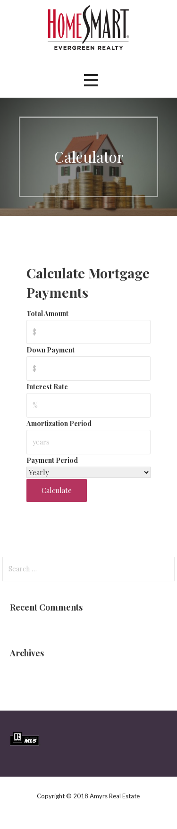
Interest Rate (47, 386)
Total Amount (47, 313)
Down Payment (50, 349)
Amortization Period (59, 423)
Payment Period (52, 460)
